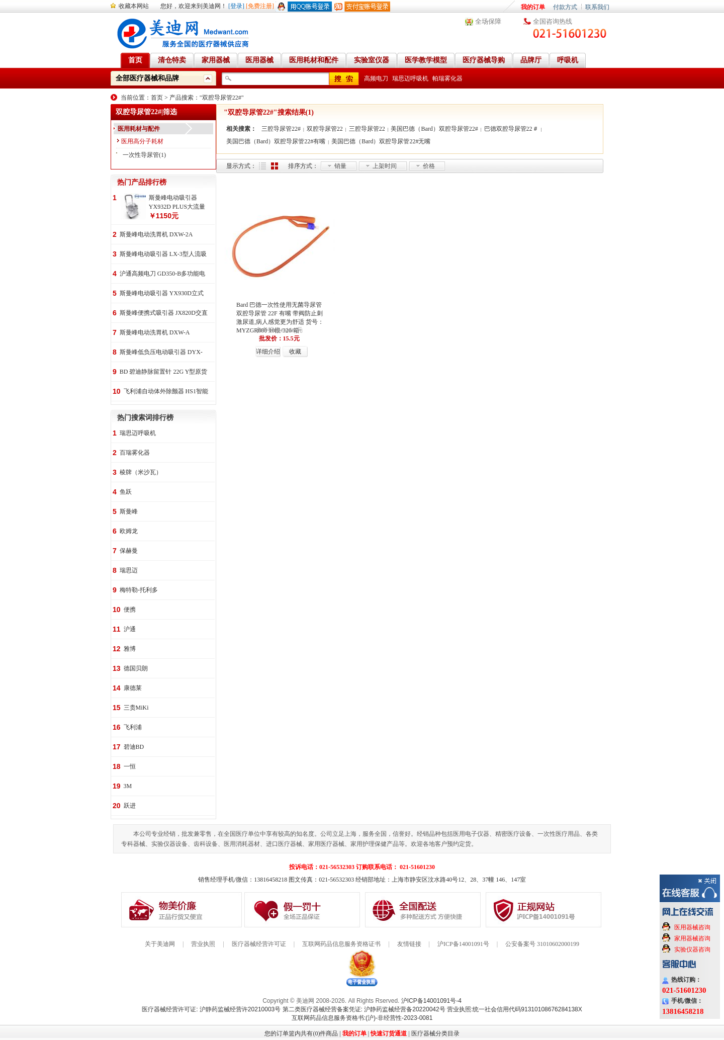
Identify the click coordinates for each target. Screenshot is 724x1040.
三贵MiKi (136, 707)
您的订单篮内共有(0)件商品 (301, 1033)
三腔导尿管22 (367, 128)
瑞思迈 (129, 570)
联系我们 (597, 7)
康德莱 (133, 687)
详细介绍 (268, 351)
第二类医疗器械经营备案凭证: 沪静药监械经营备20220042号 (364, 1009)
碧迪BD (134, 746)
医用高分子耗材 (142, 141)
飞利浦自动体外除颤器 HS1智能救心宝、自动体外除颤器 (166, 392)
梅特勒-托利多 (139, 589)
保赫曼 (129, 550)
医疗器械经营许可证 (259, 943)
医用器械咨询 (692, 927)
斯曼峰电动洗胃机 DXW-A (155, 332)
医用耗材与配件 (139, 128)
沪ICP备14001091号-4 (431, 1000)
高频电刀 (376, 78)
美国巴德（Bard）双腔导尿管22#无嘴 (380, 141)
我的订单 (533, 7)
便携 (130, 609)
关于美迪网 (160, 943)
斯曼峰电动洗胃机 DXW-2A (156, 234)
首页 (157, 97)
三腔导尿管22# (281, 128)
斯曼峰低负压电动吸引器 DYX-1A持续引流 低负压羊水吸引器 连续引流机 (161, 353)
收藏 (295, 351)
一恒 (130, 766)
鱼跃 (126, 491)
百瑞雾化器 (135, 452)
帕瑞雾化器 (447, 78)
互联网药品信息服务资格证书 (341, 943)
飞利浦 (133, 727)
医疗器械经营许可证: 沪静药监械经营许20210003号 (211, 1009)
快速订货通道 (389, 1033)
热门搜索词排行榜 (145, 417)
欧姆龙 (129, 531)
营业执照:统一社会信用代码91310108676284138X (514, 1009)
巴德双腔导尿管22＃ (511, 128)
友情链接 (409, 943)
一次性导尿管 (141, 154)
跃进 (130, 805)
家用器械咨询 (692, 938)
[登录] (236, 6)
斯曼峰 (129, 511)
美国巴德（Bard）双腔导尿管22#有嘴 (275, 141)
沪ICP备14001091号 (463, 943)
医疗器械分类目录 (435, 1033)
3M (128, 786)
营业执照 (203, 943)
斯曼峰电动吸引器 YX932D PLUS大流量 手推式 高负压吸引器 (177, 202)
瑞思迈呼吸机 (410, 78)
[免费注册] (260, 6)
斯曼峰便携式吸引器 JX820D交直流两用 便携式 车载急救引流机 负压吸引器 (164, 313)
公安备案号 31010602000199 (542, 943)
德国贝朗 (136, 668)
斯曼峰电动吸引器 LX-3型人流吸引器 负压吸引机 (163, 254)
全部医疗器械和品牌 (147, 78)
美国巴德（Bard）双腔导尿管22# (434, 128)
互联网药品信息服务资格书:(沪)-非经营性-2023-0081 (362, 1017)
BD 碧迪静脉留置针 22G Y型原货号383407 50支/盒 (164, 372)
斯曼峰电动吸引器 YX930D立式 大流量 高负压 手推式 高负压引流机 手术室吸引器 (162, 294)
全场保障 (488, 21)
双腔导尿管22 (325, 128)
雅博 (130, 648)
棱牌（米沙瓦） (141, 472)
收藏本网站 (134, 6)
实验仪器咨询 (692, 949)
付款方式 (565, 7)
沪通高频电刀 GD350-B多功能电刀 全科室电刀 (162, 274)
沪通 (130, 629)
